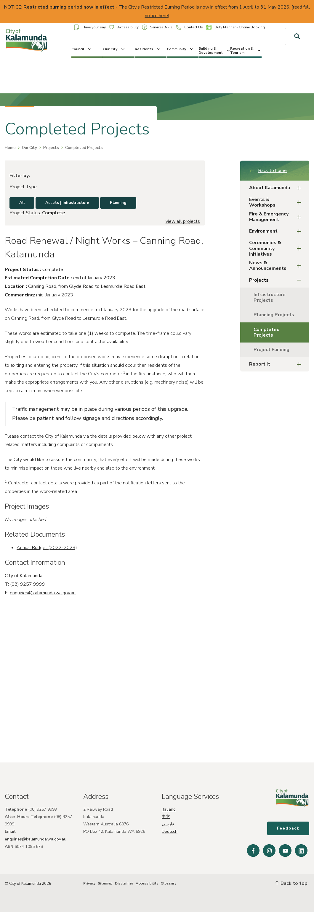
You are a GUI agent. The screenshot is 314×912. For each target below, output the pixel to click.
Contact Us (189, 27)
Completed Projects (267, 332)
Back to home (268, 170)
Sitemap (105, 883)
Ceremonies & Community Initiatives (277, 248)
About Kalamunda (277, 188)
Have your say (90, 27)
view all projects (183, 221)
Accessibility (124, 27)
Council (81, 49)
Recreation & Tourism (246, 50)
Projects (51, 147)
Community (180, 49)
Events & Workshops (277, 202)
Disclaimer (124, 883)
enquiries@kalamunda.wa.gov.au (43, 593)
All (22, 202)
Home (10, 147)
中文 (166, 816)
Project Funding (271, 349)
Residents (148, 49)
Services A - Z (157, 27)
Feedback (288, 828)
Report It (277, 364)
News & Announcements (277, 265)
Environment (277, 231)
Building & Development (214, 50)
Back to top (291, 883)
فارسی (168, 824)
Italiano (169, 809)
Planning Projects (274, 314)
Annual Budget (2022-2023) (47, 547)
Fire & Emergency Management (277, 217)
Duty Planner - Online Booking (235, 27)
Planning (118, 202)
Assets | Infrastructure (67, 202)
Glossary (168, 883)
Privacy (89, 883)
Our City (114, 49)
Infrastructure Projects (270, 297)
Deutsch (169, 831)
